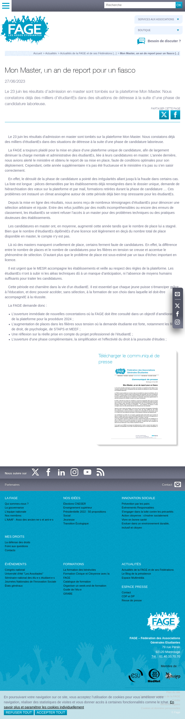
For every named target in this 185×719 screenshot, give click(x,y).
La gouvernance (14, 507)
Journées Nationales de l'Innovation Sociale (30, 581)
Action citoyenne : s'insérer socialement (145, 515)
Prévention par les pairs (136, 503)
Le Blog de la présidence (136, 573)
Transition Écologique (76, 523)
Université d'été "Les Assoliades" (24, 573)
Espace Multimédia (133, 577)
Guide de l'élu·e (72, 589)
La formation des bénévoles (79, 569)
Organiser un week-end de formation (84, 585)
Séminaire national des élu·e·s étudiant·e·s (30, 577)
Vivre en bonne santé (134, 519)
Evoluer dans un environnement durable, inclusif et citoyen (145, 525)
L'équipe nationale (15, 511)
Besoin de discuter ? (164, 41)
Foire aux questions (16, 546)
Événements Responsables (138, 507)
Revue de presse (132, 600)
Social (67, 515)
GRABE (68, 593)
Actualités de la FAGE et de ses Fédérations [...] (88, 53)
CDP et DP (128, 596)
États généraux (14, 585)
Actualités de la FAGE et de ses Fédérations (148, 569)
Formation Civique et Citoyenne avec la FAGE (86, 575)
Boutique (158, 30)
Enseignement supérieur (77, 507)
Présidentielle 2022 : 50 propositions (84, 511)
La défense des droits (17, 542)
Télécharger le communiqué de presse (129, 358)
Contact (126, 592)
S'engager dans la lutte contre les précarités (147, 511)
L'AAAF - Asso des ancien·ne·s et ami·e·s (29, 519)
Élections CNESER (74, 503)
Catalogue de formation (77, 581)
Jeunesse (69, 519)
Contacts (10, 550)
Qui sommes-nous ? (16, 503)
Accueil (37, 53)
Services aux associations (158, 19)
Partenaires (12, 484)
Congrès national (15, 569)
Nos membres (13, 515)
